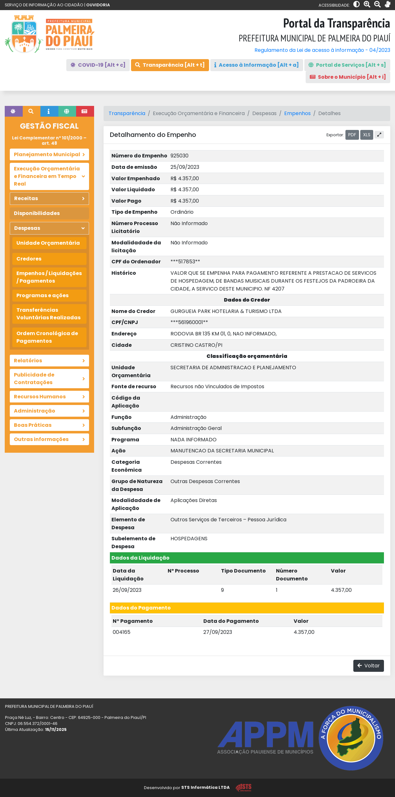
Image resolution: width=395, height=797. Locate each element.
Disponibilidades (37, 213)
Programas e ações (42, 295)
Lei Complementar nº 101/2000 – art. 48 (49, 140)
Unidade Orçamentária (48, 243)
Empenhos (297, 113)
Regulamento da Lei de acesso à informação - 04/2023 (322, 50)
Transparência (127, 113)
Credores (28, 258)
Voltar (368, 665)
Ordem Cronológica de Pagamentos (47, 337)
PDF (352, 135)
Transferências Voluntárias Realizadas (48, 313)
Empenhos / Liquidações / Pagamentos (49, 277)
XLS (366, 135)
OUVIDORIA (98, 5)
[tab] (14, 111)
